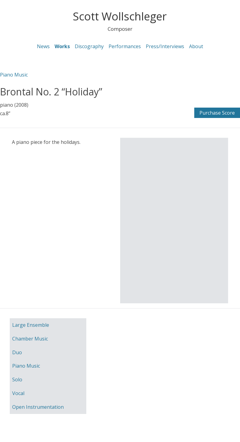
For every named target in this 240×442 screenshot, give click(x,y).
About (196, 46)
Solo (17, 379)
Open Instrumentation (38, 407)
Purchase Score (217, 112)
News (43, 46)
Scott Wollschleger (120, 16)
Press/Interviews (165, 46)
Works (62, 46)
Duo (17, 352)
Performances (125, 46)
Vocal (18, 393)
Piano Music (14, 74)
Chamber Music (30, 338)
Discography (89, 46)
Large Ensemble (30, 325)
